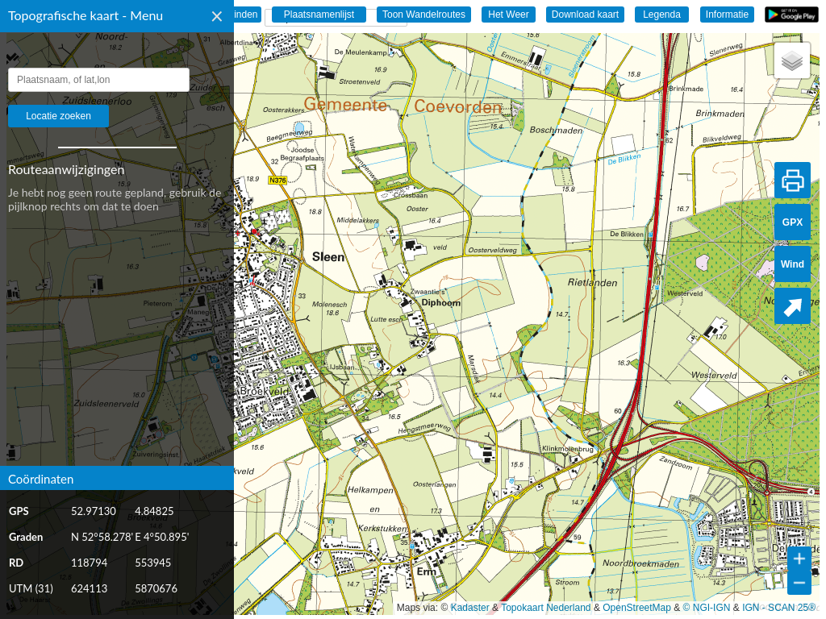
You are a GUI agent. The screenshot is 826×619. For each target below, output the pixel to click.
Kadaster (470, 607)
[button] (792, 60)
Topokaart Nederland (545, 607)
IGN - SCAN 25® (779, 607)
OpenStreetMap (637, 607)
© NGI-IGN (707, 607)
